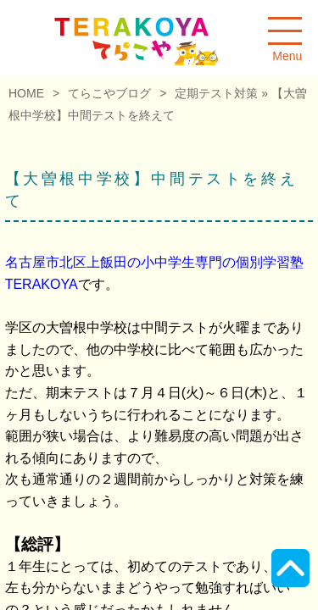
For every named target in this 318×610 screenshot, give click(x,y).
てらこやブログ (109, 93)
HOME (26, 93)
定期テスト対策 (216, 93)
